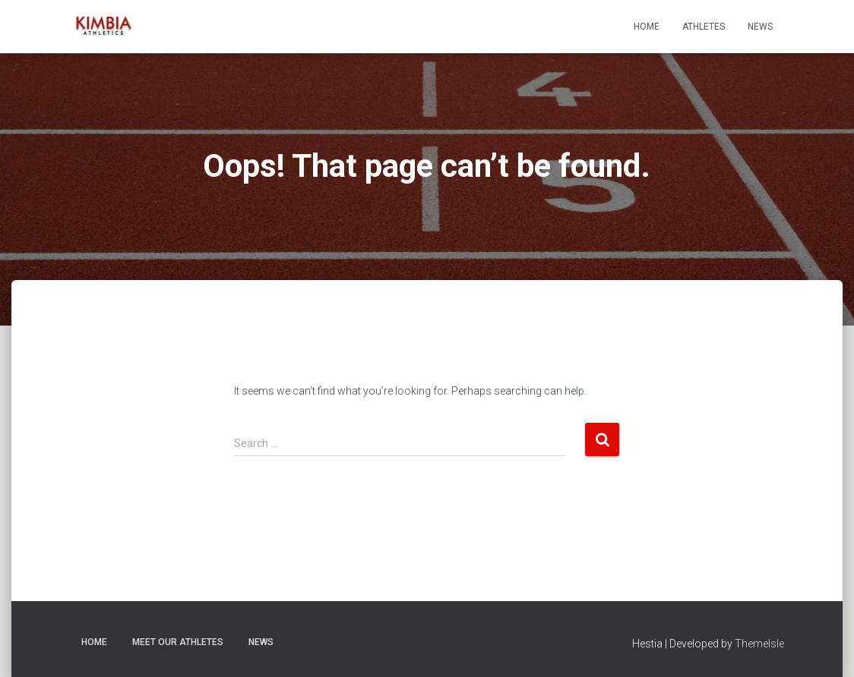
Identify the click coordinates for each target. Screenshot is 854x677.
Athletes (703, 26)
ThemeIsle (759, 644)
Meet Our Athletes (177, 642)
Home (646, 26)
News (760, 26)
